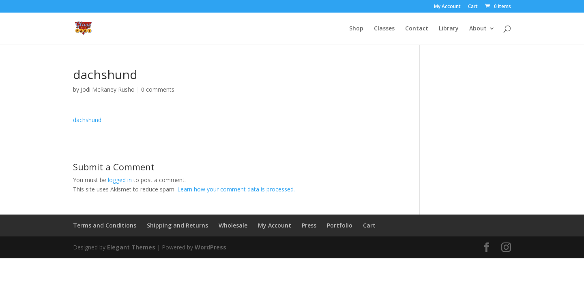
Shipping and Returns (177, 225)
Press (309, 225)
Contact (416, 29)
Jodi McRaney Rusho (108, 89)
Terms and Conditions (104, 225)
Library (449, 29)
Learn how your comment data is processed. (236, 189)
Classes (384, 29)
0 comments (157, 89)
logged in (120, 180)
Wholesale (233, 225)
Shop (356, 29)
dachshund (87, 120)
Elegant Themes (131, 247)
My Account (447, 7)
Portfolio (339, 225)
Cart (473, 7)
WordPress (210, 247)
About (478, 29)
